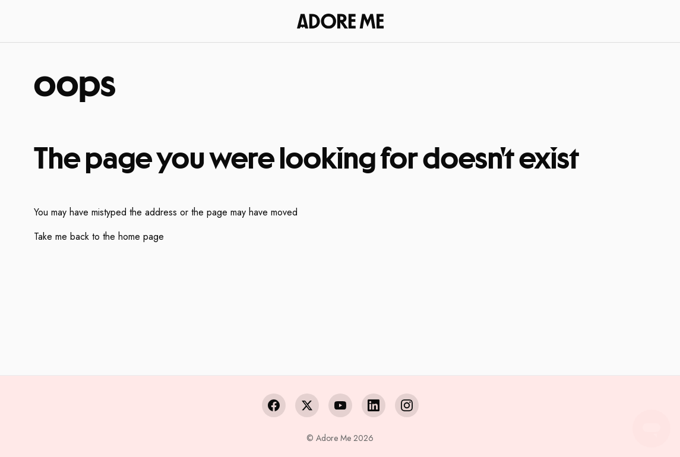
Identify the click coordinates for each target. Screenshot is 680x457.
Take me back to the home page (99, 236)
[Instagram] (407, 405)
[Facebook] (274, 405)
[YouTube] (340, 405)
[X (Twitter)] (307, 405)
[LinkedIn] (373, 405)
